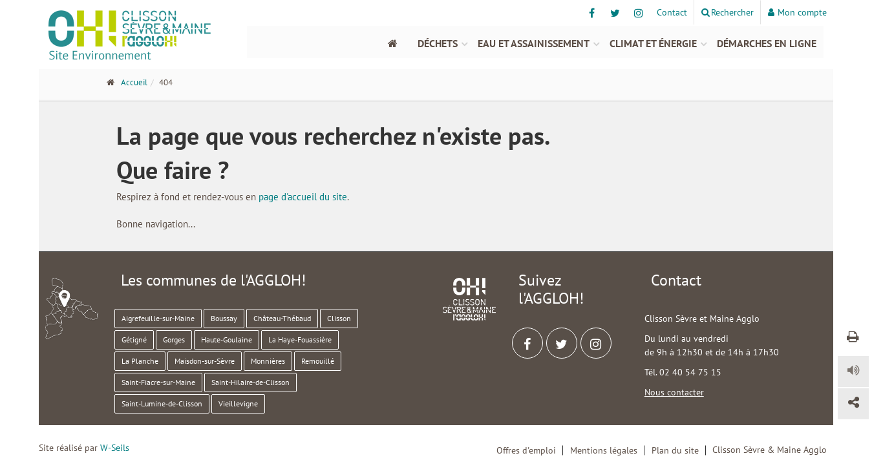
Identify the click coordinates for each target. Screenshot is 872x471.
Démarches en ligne (766, 43)
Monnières (268, 361)
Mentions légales (603, 450)
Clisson (339, 318)
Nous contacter (674, 392)
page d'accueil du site (303, 197)
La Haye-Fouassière (300, 339)
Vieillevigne (238, 403)
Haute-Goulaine (226, 339)
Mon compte (797, 12)
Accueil (134, 82)
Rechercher (727, 12)
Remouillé (317, 361)
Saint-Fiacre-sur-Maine (158, 382)
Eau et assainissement (534, 43)
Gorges (174, 339)
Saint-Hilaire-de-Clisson (250, 382)
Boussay (224, 318)
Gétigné (134, 339)
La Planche (140, 361)
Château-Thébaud (282, 318)
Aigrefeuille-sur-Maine (158, 318)
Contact (672, 12)
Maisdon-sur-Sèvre (205, 361)
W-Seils (114, 448)
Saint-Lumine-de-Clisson (162, 403)
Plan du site (675, 450)
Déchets (438, 43)
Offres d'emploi (526, 450)
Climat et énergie (653, 43)
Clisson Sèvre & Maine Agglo (769, 449)
